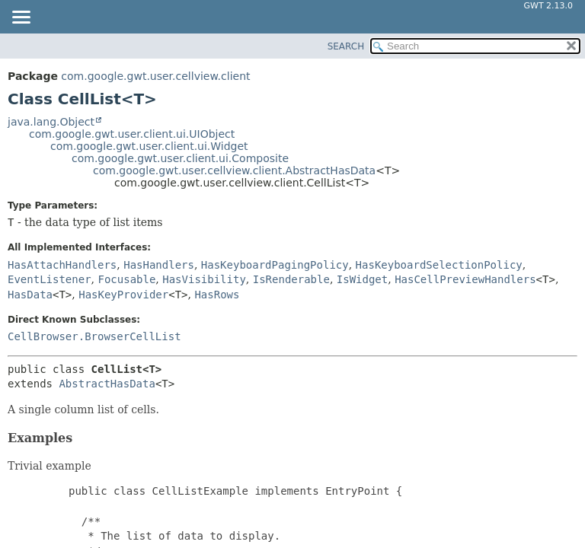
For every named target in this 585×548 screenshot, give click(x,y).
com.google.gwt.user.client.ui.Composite (180, 158)
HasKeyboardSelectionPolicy (439, 265)
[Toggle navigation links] (21, 18)
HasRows (216, 294)
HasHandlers (158, 265)
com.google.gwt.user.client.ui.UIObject (132, 134)
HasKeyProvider (123, 294)
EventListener (49, 279)
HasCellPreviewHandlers (465, 279)
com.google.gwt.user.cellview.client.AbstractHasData (234, 170)
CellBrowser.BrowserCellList (94, 336)
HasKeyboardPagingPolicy (275, 265)
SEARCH (346, 46)
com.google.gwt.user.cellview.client (155, 76)
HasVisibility (204, 279)
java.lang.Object (51, 122)
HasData (30, 294)
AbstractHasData (107, 384)
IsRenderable (291, 279)
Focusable (126, 279)
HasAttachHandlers (62, 265)
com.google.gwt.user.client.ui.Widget (149, 146)
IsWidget (362, 279)
